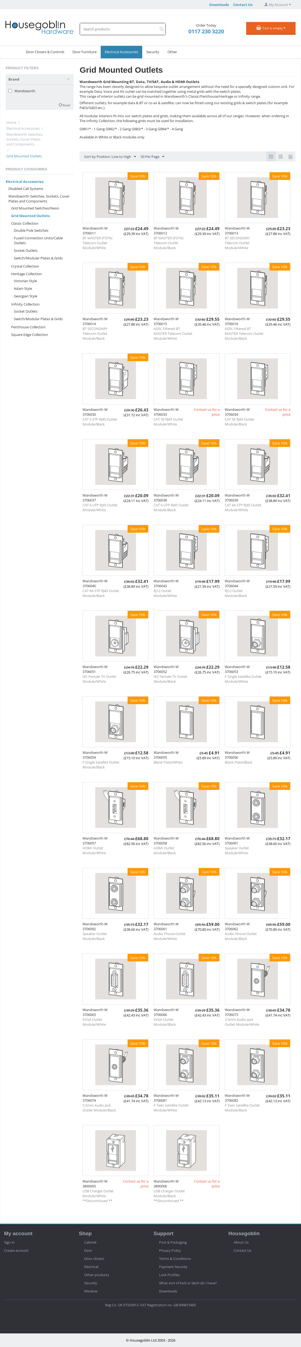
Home (11, 122)
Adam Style (23, 288)
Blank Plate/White (168, 762)
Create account (16, 1250)
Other (172, 51)
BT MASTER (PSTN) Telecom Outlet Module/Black (168, 243)
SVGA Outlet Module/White (94, 1022)
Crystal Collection (25, 266)
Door (88, 1250)
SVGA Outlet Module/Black (165, 1022)
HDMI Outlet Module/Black (165, 850)
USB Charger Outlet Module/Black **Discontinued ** (169, 1196)
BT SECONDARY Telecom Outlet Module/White (237, 243)
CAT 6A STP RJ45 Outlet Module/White (243, 507)
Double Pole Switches (31, 230)
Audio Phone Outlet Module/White (170, 936)
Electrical (91, 1266)
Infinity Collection (25, 304)
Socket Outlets (25, 250)
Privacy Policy (170, 1250)
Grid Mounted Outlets (30, 215)
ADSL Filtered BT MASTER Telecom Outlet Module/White (173, 333)
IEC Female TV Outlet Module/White (99, 679)
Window (90, 1291)
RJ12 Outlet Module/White (165, 593)
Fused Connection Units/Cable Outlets (38, 240)
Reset (66, 105)
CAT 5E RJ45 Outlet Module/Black (239, 422)
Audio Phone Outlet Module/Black (241, 936)
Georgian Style (25, 296)
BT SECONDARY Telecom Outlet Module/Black (95, 333)
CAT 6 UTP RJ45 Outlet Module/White (100, 507)
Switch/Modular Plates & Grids (38, 258)
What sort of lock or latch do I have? (188, 1283)
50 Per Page (152, 157)
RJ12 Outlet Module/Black (236, 593)
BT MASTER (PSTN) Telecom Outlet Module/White (97, 243)
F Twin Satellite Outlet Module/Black (242, 1108)
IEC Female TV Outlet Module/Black (170, 679)
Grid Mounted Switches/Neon (35, 208)
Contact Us (242, 4)
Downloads (219, 4)
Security (152, 51)
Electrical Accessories (121, 51)
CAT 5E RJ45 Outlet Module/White (168, 422)
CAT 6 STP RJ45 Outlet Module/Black (100, 422)
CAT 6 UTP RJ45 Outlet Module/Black (171, 507)
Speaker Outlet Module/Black (95, 936)
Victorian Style (25, 280)
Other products (96, 1274)
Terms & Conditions (175, 1258)
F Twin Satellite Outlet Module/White (171, 1108)
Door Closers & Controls (45, 51)
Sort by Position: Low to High (110, 157)
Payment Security (173, 1266)
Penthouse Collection (28, 327)
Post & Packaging (173, 1242)
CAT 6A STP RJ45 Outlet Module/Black (101, 593)
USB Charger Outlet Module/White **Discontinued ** (98, 1196)
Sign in (9, 1242)
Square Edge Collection (29, 334)
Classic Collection (25, 223)
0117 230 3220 (206, 31)
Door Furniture (84, 51)
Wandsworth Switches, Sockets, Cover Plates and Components (24, 139)
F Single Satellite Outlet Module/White (243, 679)
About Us (241, 1242)
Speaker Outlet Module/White (237, 850)
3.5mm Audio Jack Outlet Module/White (242, 1022)
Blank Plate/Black (238, 762)
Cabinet (90, 1242)
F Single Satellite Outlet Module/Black (101, 765)
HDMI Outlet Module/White (94, 850)
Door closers (94, 1258)
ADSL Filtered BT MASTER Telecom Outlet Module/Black (244, 333)
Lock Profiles (169, 1274)
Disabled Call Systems (25, 188)
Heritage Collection (26, 273)
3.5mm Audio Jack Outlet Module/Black (99, 1108)
